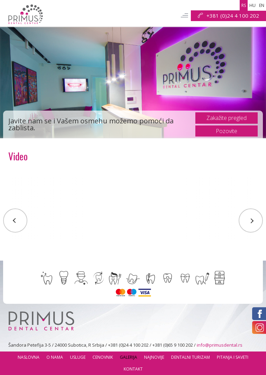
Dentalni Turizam (190, 357)
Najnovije (154, 357)
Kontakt (133, 369)
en (261, 5)
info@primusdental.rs (219, 345)
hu (252, 5)
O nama (54, 357)
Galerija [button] (128, 357)
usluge (78, 357)
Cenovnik (102, 357)
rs (243, 5)
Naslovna (28, 357)
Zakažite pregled (226, 118)
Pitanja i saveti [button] (232, 357)
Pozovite (226, 131)
